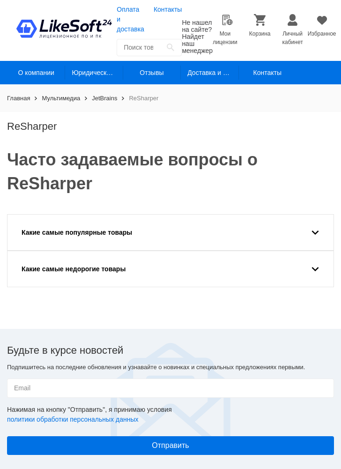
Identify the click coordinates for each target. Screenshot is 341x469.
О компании (36, 72)
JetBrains (104, 98)
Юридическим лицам (97, 72)
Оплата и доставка (130, 19)
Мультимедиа (61, 98)
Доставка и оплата (212, 72)
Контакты (168, 9)
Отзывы (151, 72)
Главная (18, 98)
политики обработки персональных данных (72, 419)
